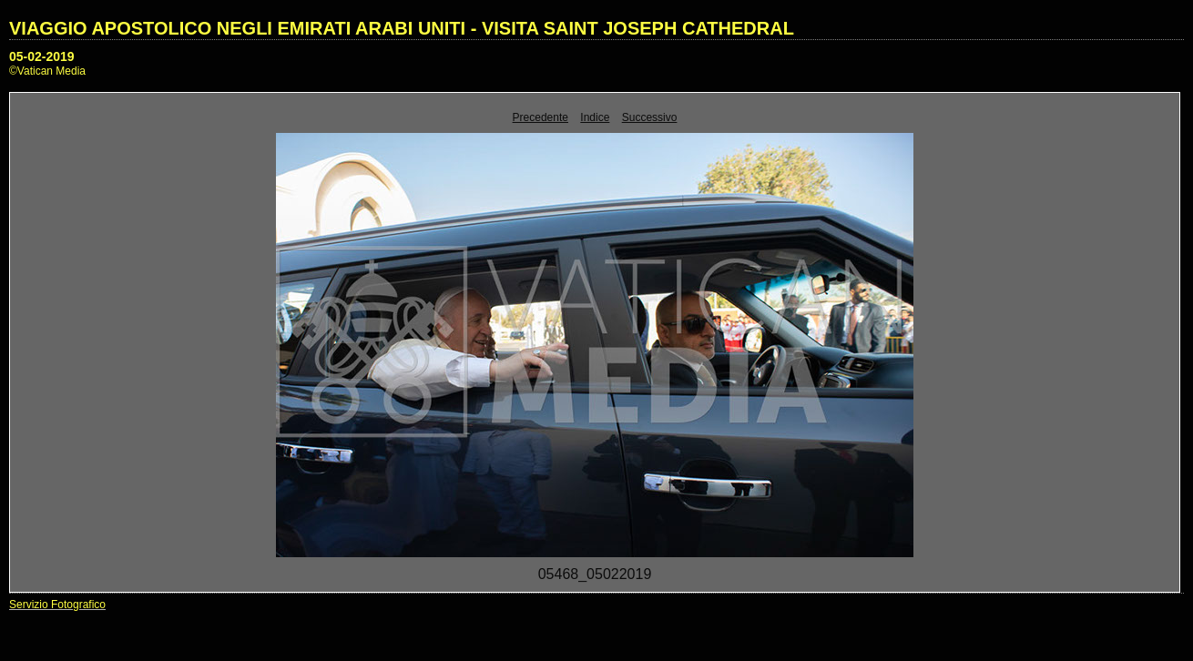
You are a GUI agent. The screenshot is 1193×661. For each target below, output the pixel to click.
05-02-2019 (42, 56)
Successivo (650, 117)
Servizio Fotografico (57, 604)
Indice (594, 117)
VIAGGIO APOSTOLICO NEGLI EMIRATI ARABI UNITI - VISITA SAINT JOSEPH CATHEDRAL (401, 28)
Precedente (540, 117)
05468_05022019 (595, 574)
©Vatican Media (47, 71)
